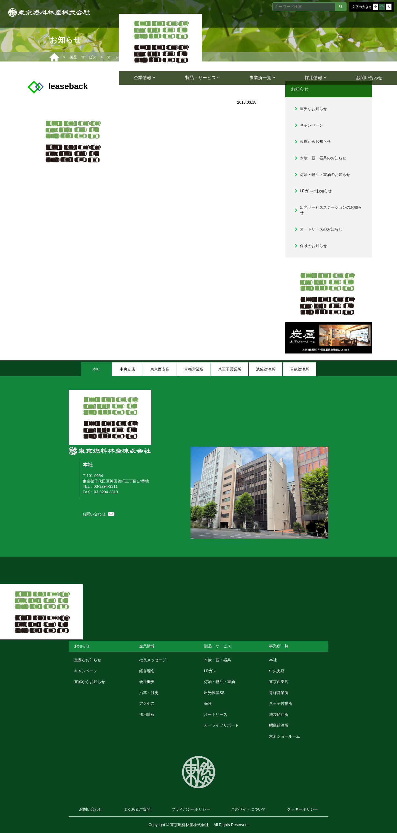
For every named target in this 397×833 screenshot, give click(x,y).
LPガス (210, 671)
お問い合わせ (369, 77)
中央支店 (277, 671)
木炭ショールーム (284, 736)
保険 (208, 703)
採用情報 (315, 77)
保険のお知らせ (313, 245)
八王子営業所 (280, 703)
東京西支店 (278, 681)
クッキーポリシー (302, 809)
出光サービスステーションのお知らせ (331, 210)
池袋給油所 (278, 714)
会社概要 (147, 681)
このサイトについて (248, 809)
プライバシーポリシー (190, 809)
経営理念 (147, 671)
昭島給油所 (278, 725)
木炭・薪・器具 (217, 660)
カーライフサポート (221, 725)
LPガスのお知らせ (316, 191)
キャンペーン (311, 125)
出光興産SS (214, 692)
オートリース (215, 714)
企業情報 (144, 77)
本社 (88, 465)
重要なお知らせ (313, 108)
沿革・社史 (149, 692)
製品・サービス (202, 77)
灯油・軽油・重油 (219, 681)
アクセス (147, 703)
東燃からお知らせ (315, 141)
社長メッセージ (152, 660)
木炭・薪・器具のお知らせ (323, 158)
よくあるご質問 (137, 809)
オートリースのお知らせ (321, 229)
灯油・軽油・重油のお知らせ (325, 174)
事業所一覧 (262, 77)
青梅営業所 (278, 692)
